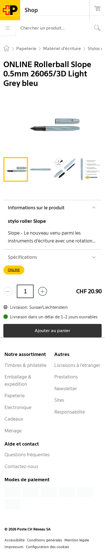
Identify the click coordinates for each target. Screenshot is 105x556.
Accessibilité (14, 540)
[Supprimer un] (7, 291)
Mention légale (76, 540)
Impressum (14, 547)
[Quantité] (25, 291)
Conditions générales (44, 540)
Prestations (66, 377)
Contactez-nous (21, 466)
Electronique (17, 407)
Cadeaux (13, 419)
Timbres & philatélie (25, 365)
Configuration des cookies (47, 547)
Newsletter (65, 388)
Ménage (13, 431)
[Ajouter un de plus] (42, 291)
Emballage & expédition (17, 380)
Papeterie (14, 395)
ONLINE (14, 270)
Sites (59, 400)
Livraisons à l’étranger (77, 365)
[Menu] (8, 28)
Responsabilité (69, 412)
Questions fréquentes (27, 454)
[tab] (15, 169)
